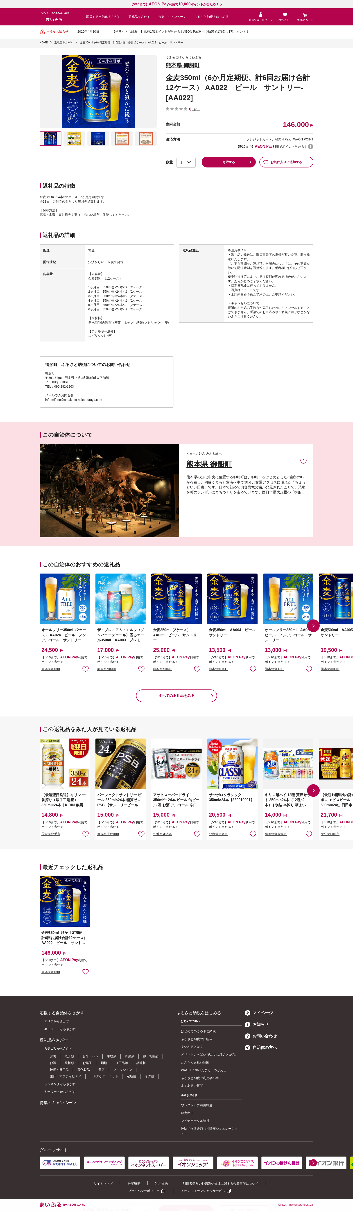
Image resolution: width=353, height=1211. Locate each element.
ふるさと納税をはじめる (211, 16)
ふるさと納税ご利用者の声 (200, 1078)
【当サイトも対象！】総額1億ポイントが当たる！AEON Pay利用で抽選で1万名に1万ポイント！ (180, 31)
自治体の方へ (261, 1047)
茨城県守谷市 (162, 834)
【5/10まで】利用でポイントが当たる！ (174, 4)
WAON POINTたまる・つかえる (203, 1070)
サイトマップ (103, 1183)
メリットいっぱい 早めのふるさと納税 (208, 1054)
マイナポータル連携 (195, 1121)
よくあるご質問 (192, 1085)
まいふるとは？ (192, 1046)
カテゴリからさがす (58, 1048)
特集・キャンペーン (172, 16)
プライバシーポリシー (144, 1191)
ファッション (122, 1069)
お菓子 (87, 1063)
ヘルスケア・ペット (104, 1076)
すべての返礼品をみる (176, 696)
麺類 (104, 1063)
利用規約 (161, 1183)
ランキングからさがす (60, 1084)
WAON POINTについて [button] (310, 146)
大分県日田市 (330, 834)
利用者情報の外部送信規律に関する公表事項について (220, 1183)
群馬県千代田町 (108, 834)
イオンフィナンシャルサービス (203, 1191)
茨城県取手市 (50, 834)
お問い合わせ (261, 1036)
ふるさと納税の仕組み (197, 1039)
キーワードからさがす (60, 1029)
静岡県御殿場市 (276, 834)
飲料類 (69, 1063)
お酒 (53, 1063)
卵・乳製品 (150, 1056)
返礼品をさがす (139, 16)
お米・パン (90, 1056)
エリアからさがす (56, 1021)
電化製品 (83, 1069)
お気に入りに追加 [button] (85, 668)
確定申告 (187, 1113)
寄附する (228, 162)
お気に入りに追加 (303, 461)
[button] (313, 625)
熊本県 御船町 (183, 65)
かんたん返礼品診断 (195, 1062)
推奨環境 (134, 1183)
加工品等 (121, 1063)
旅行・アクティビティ (65, 1076)
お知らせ (257, 1024)
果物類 (111, 1056)
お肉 (53, 1056)
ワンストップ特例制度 (197, 1105)
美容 (101, 1069)
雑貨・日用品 (59, 1069)
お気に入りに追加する (282, 162)
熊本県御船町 (50, 669)
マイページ (259, 1013)
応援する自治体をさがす (103, 16)
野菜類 (129, 1056)
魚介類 (69, 1056)
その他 (149, 1076)
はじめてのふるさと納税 (198, 1031)
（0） (196, 109)
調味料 (141, 1063)
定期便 (131, 1076)
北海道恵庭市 (218, 834)
